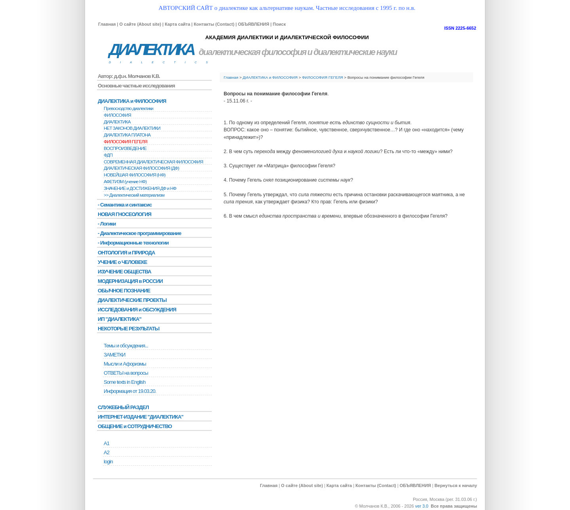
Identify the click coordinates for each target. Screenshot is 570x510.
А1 (106, 443)
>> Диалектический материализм (134, 195)
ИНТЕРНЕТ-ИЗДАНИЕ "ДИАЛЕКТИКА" (140, 417)
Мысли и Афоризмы (125, 364)
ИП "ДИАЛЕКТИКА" (119, 319)
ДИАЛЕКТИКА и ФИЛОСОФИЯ (270, 77)
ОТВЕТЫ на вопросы (126, 373)
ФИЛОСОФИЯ (117, 115)
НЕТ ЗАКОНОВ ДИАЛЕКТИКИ (132, 128)
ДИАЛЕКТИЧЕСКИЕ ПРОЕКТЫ (132, 300)
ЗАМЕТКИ (114, 355)
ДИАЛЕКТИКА (151, 50)
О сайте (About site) (140, 24)
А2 (106, 452)
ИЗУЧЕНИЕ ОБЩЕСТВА (124, 272)
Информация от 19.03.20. (130, 391)
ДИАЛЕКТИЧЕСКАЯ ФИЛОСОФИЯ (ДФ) (141, 168)
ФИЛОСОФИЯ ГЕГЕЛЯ (322, 77)
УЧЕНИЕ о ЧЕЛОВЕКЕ (122, 262)
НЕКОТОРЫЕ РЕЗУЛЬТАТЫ (128, 329)
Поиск (279, 24)
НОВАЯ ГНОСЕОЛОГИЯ (124, 214)
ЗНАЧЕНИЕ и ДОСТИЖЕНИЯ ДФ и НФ (140, 188)
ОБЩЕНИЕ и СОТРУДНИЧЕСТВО (135, 426)
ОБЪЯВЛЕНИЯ (253, 24)
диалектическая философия (252, 52)
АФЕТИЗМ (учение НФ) (125, 181)
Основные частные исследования (136, 86)
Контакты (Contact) (214, 24)
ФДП (108, 155)
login (108, 461)
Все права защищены (454, 506)
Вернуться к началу (456, 485)
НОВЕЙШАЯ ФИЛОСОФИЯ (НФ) (134, 175)
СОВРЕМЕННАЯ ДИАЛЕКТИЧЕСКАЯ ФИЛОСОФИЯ (153, 162)
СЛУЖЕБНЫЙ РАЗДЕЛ (123, 407)
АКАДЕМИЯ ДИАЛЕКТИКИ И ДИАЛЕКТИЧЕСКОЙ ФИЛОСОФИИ (287, 37)
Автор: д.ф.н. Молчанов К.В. (129, 76)
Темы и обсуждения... (126, 346)
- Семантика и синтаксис (125, 205)
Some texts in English (124, 382)
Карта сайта (177, 24)
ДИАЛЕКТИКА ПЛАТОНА (127, 135)
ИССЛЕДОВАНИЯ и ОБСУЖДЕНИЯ (137, 310)
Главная (107, 24)
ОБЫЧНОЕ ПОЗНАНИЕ (124, 291)
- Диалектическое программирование (139, 233)
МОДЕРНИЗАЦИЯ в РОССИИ (130, 281)
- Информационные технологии (133, 243)
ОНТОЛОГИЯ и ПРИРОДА (126, 253)
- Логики (107, 224)
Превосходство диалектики (128, 108)
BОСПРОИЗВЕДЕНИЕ (125, 148)
